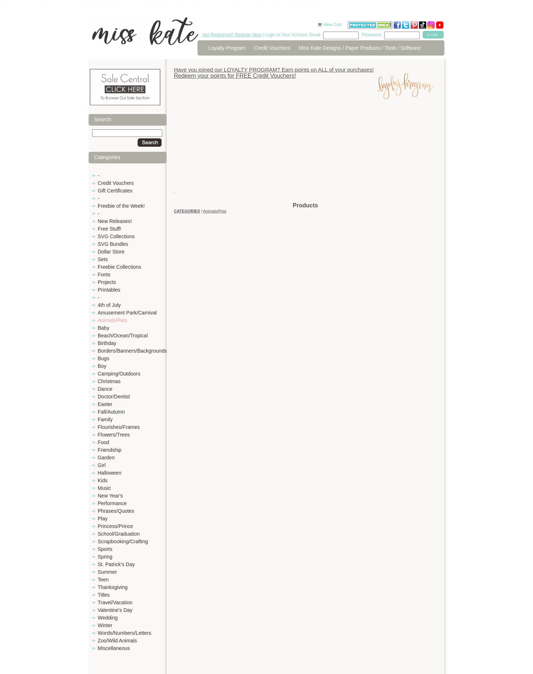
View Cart (333, 24)
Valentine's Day (115, 610)
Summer (107, 572)
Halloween (109, 473)
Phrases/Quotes (116, 511)
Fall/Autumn (111, 412)
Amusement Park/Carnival (127, 313)
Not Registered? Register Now (231, 34)
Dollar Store (111, 252)
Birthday (107, 343)
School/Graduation (119, 534)
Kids (102, 480)
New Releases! (115, 221)
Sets (103, 259)
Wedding (108, 618)
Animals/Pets (112, 320)
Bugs (103, 358)
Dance (105, 389)
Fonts (104, 274)
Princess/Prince (115, 526)
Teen (103, 579)
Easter (105, 404)
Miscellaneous (114, 648)
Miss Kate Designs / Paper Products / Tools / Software (359, 48)
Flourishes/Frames (119, 427)
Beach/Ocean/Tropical (123, 335)
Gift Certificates (115, 191)
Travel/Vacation (115, 602)
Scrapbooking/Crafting (123, 541)
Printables (109, 290)
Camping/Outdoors (119, 374)
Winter (105, 625)
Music (104, 488)
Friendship (109, 450)
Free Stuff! (109, 229)
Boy (102, 366)
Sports (105, 549)
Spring (105, 557)
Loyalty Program (226, 48)
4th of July (109, 305)
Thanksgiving (113, 587)
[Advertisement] (305, 151)
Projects (107, 282)
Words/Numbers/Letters (124, 633)
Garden (106, 457)
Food (103, 442)
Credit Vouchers (272, 48)
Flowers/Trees (114, 435)
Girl (102, 465)
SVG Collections (116, 236)
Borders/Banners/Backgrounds (132, 351)
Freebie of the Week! (121, 206)
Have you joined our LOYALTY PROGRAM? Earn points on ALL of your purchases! (274, 69)
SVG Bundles (113, 244)
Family (105, 419)
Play (102, 518)
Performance (112, 503)
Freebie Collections (119, 267)
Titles (104, 595)
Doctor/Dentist (114, 396)
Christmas (109, 381)
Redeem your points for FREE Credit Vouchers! (235, 76)
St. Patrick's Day (116, 564)
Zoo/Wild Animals (117, 640)
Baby (103, 328)
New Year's (110, 496)
